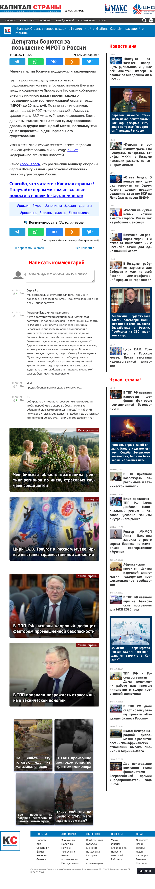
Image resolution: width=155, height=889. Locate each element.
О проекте (142, 840)
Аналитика (27, 20)
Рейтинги (116, 859)
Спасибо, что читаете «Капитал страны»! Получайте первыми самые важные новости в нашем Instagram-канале (51, 189)
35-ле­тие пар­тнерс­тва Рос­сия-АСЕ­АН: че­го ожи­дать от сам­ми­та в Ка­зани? (130, 653)
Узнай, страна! (65, 20)
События (42, 834)
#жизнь (46, 212)
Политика (67, 844)
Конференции (94, 840)
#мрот (38, 205)
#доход (70, 205)
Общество (45, 20)
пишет (72, 149)
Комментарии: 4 (88, 55)
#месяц (60, 212)
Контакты (141, 863)
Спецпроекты (86, 20)
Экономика (68, 840)
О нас (102, 20)
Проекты (117, 834)
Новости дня (122, 46)
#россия (23, 205)
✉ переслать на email (29, 248)
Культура (92, 499)
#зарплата (53, 205)
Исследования (88, 430)
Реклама (141, 859)
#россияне (28, 212)
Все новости (83, 248)
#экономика (79, 212)
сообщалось (30, 164)
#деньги (85, 205)
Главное (10, 20)
